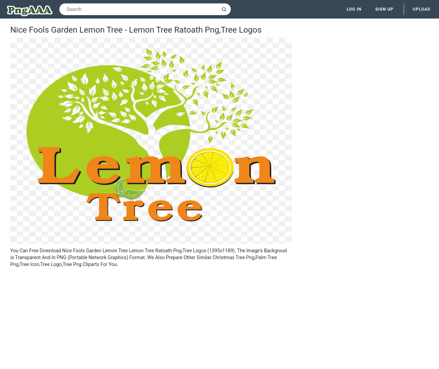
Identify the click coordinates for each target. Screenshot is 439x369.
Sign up (384, 9)
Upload (421, 9)
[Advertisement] (151, 319)
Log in (354, 9)
